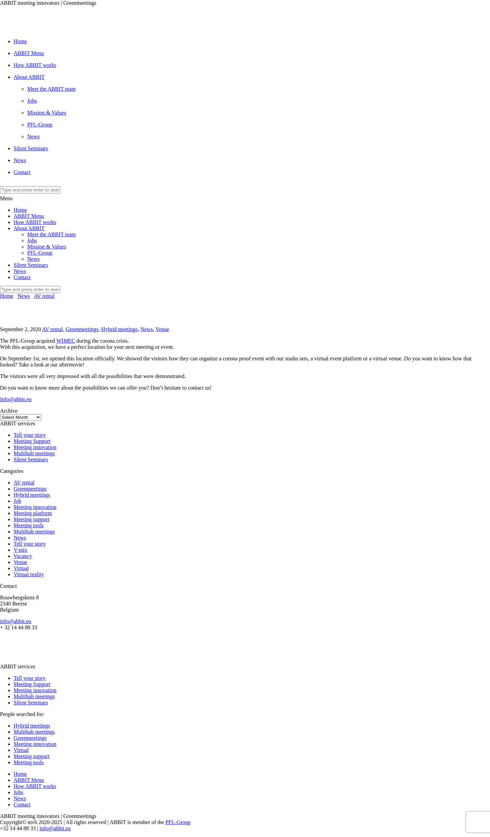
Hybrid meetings (119, 329)
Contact (22, 172)
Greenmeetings (82, 329)
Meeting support (31, 519)
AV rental (44, 296)
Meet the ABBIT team (51, 89)
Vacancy (23, 556)
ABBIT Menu (29, 53)
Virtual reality (29, 574)
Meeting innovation (35, 447)
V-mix (20, 550)
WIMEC (65, 341)
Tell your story (30, 435)
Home (20, 41)
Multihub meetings (34, 453)
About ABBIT (29, 77)
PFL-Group (39, 124)
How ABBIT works (35, 65)
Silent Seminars (31, 148)
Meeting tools (29, 525)
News (33, 136)
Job (17, 501)
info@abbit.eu (15, 621)
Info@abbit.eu (15, 399)
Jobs (32, 101)
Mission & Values (46, 113)
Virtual (21, 568)
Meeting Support (32, 441)
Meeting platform (33, 513)
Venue (162, 329)
